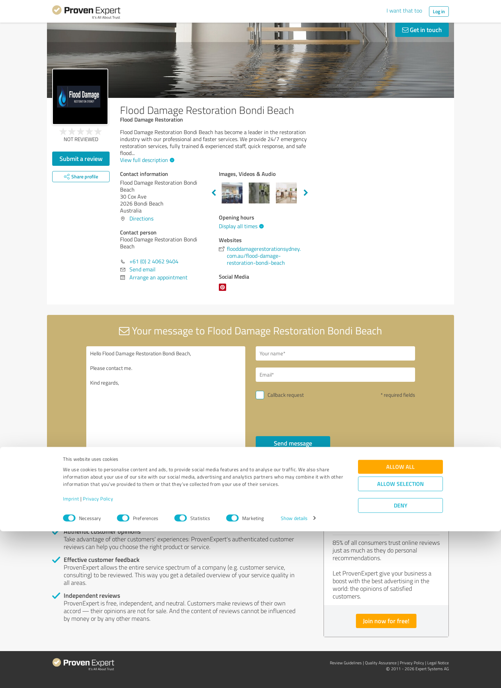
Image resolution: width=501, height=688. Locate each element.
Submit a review (81, 158)
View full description (146, 160)
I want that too (404, 10)
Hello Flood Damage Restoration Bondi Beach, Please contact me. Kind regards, (166, 406)
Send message (293, 443)
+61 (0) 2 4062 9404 (153, 261)
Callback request (286, 395)
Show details (294, 675)
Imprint (71, 655)
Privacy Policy (98, 655)
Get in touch (422, 29)
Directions (141, 218)
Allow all (400, 623)
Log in (439, 11)
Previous (213, 193)
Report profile (185, 492)
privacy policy (297, 461)
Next (305, 193)
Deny (400, 662)
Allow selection (400, 640)
